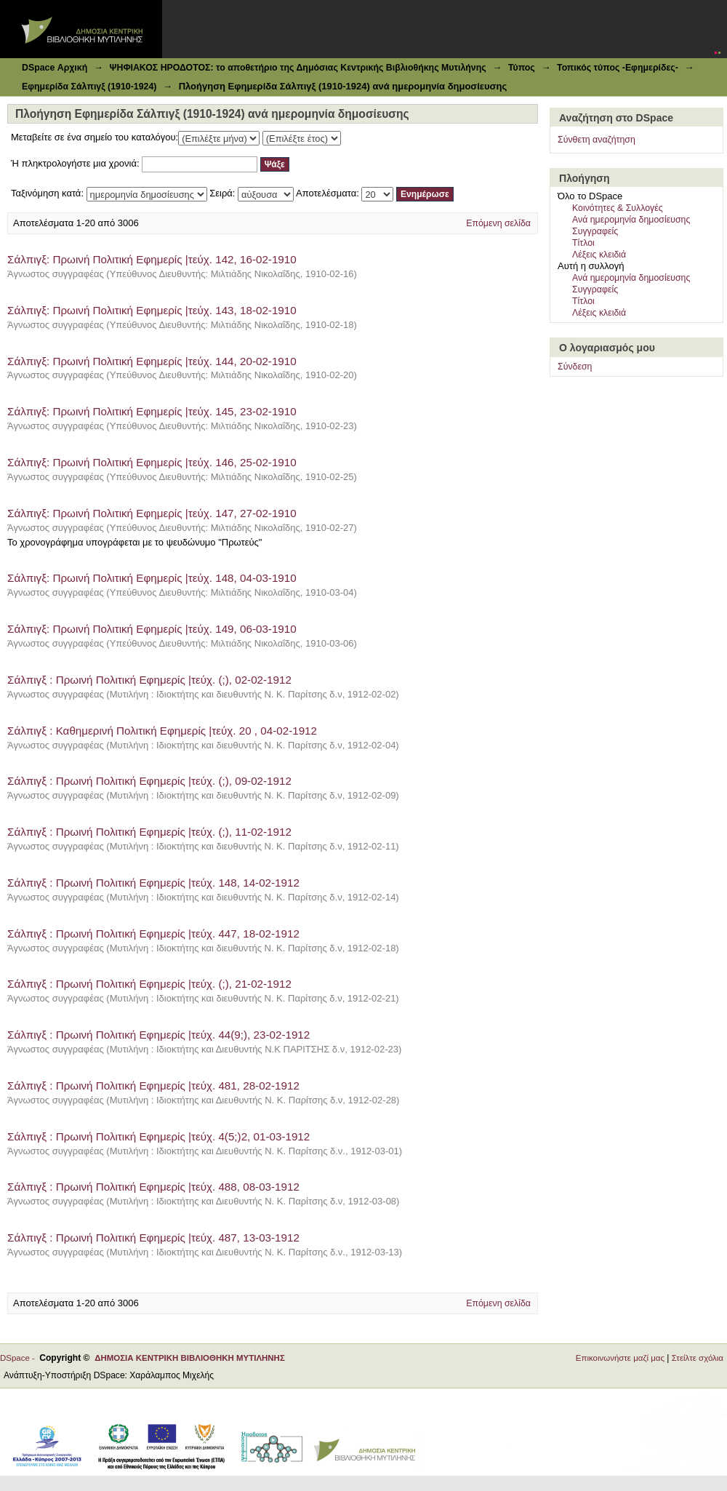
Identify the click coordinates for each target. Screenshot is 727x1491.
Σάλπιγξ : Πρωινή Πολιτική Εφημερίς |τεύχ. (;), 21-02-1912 (150, 984)
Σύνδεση (575, 366)
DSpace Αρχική (54, 68)
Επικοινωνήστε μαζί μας (620, 1358)
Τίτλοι (583, 243)
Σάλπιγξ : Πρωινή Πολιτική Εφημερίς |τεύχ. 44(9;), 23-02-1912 (158, 1034)
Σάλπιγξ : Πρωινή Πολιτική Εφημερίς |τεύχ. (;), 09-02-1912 (150, 781)
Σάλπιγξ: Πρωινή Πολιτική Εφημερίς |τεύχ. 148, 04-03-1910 (152, 578)
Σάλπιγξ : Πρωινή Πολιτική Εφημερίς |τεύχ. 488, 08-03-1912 (154, 1186)
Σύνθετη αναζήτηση (596, 140)
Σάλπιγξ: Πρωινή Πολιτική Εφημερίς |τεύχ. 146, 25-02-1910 (152, 462)
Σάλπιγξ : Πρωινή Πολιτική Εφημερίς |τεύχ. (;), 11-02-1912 (150, 832)
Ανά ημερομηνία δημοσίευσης (631, 220)
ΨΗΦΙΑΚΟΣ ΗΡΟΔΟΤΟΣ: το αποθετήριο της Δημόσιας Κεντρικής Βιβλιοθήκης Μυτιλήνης (297, 68)
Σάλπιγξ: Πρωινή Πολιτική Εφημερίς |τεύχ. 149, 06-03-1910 (152, 629)
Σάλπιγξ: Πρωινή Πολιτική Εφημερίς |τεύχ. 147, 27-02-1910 (152, 513)
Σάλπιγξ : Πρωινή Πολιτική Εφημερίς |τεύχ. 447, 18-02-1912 (153, 933)
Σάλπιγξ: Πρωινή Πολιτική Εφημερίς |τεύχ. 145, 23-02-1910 (152, 411)
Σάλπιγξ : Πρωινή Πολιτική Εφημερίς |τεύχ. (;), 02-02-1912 (150, 679)
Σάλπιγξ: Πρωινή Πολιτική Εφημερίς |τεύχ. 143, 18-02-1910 (152, 310)
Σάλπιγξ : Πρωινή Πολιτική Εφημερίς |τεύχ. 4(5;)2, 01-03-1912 (158, 1136)
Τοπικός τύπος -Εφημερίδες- (617, 68)
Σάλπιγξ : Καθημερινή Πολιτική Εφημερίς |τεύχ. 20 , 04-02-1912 (163, 730)
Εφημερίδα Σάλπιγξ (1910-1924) (89, 86)
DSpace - (19, 1358)
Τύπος (521, 68)
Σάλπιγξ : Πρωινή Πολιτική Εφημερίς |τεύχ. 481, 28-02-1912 (153, 1085)
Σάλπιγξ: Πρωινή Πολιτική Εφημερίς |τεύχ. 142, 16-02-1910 (152, 259)
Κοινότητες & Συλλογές (617, 208)
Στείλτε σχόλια (697, 1358)
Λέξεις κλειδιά (599, 254)
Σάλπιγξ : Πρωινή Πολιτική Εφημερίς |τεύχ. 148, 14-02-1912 (154, 882)
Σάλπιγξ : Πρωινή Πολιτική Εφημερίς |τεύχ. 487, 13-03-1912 (153, 1237)
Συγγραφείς (595, 231)
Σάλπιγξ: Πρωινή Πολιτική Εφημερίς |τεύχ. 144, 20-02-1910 (152, 361)
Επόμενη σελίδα (498, 223)
